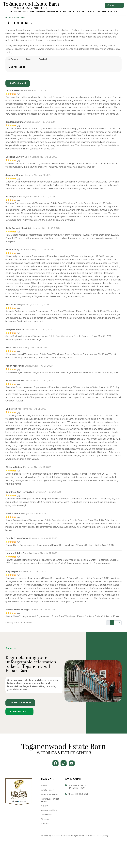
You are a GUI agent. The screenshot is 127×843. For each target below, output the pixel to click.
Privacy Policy (102, 836)
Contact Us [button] (114, 5)
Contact (112, 12)
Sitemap (45, 819)
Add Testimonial (18, 83)
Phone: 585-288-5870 (78, 794)
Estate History (37, 12)
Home (44, 786)
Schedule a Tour (19, 711)
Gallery (81, 12)
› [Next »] (119, 623)
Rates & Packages (19, 12)
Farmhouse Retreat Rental (61, 12)
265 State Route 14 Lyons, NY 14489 (77, 786)
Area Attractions (97, 12)
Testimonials (46, 815)
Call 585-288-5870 (20, 703)
